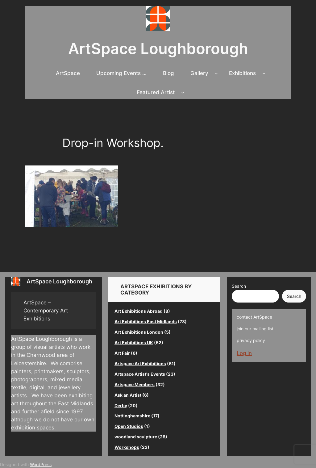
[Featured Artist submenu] (182, 92)
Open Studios (128, 426)
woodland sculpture (135, 436)
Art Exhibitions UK (133, 342)
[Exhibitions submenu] (263, 73)
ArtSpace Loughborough (158, 49)
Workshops (126, 447)
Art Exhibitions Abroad (138, 311)
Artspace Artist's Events (139, 374)
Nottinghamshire (132, 415)
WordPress (41, 464)
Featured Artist (156, 92)
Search (239, 286)
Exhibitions (242, 73)
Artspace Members (134, 384)
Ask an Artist (127, 395)
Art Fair (122, 353)
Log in (244, 353)
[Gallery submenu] (216, 73)
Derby (120, 405)
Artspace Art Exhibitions (140, 363)
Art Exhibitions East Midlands (145, 321)
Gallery (199, 73)
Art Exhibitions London (138, 332)
